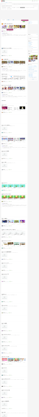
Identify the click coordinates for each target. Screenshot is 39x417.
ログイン (34, 1)
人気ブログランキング (3, 1)
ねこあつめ (17, 7)
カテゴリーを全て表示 (30, 48)
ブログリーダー (30, 21)
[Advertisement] (19, 14)
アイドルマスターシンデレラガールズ (30, 7)
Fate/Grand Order (4, 7)
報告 (11, 55)
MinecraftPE (9, 7)
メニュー (37, 1)
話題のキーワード (30, 23)
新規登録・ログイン (30, 22)
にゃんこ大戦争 (13, 7)
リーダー (33, 1)
